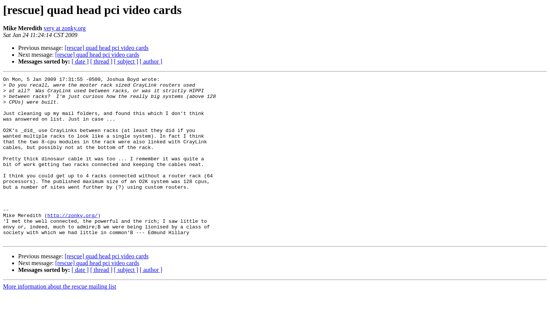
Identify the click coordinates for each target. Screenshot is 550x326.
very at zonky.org (65, 28)
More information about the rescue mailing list (59, 319)
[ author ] (151, 61)
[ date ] (80, 61)
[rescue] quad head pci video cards (107, 48)
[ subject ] (126, 61)
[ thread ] (101, 61)
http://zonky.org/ (72, 243)
